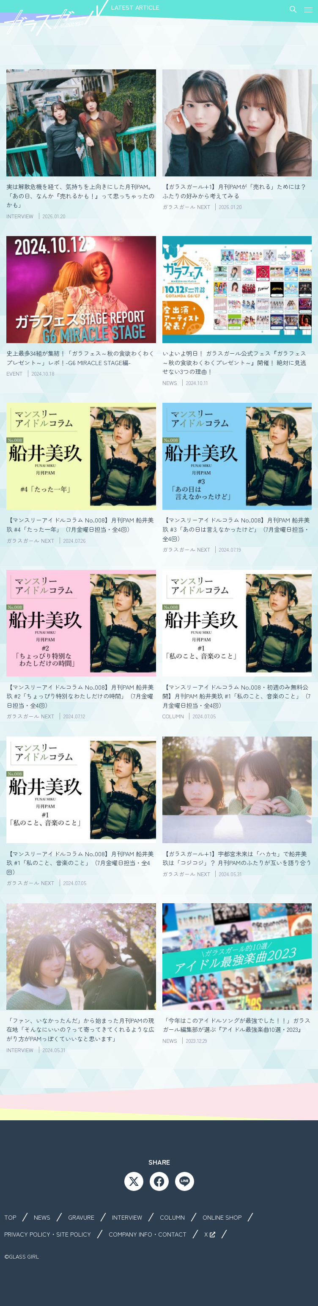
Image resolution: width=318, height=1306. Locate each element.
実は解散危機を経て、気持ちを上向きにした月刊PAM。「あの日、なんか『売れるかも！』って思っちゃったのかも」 (80, 195)
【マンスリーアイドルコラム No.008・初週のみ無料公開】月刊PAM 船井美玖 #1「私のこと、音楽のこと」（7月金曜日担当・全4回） (236, 695)
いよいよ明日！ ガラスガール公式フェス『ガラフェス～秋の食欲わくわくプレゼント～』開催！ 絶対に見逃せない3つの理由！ (234, 362)
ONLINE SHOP (222, 1217)
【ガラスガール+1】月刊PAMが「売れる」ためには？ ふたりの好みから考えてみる (234, 191)
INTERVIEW (127, 1217)
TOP (10, 1217)
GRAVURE (81, 1217)
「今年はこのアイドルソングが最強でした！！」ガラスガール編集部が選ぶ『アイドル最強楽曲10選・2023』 (236, 1025)
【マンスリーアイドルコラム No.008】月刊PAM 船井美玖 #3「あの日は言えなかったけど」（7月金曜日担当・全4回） (236, 528)
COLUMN (172, 1217)
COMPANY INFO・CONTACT (147, 1234)
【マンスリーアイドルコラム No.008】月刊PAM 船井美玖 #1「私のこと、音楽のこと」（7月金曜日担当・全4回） (80, 862)
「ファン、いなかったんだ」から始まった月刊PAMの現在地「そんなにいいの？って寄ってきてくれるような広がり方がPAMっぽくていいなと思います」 (80, 1029)
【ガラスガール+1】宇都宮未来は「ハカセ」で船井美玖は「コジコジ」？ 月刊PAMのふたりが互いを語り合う (237, 858)
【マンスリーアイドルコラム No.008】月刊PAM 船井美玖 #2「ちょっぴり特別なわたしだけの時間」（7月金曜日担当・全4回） (80, 695)
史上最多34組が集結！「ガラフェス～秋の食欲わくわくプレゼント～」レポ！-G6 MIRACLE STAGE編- (80, 358)
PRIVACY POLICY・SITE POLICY (47, 1234)
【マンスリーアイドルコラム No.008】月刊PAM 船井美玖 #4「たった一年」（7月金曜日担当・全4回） (80, 524)
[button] (308, 9)
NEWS (42, 1217)
